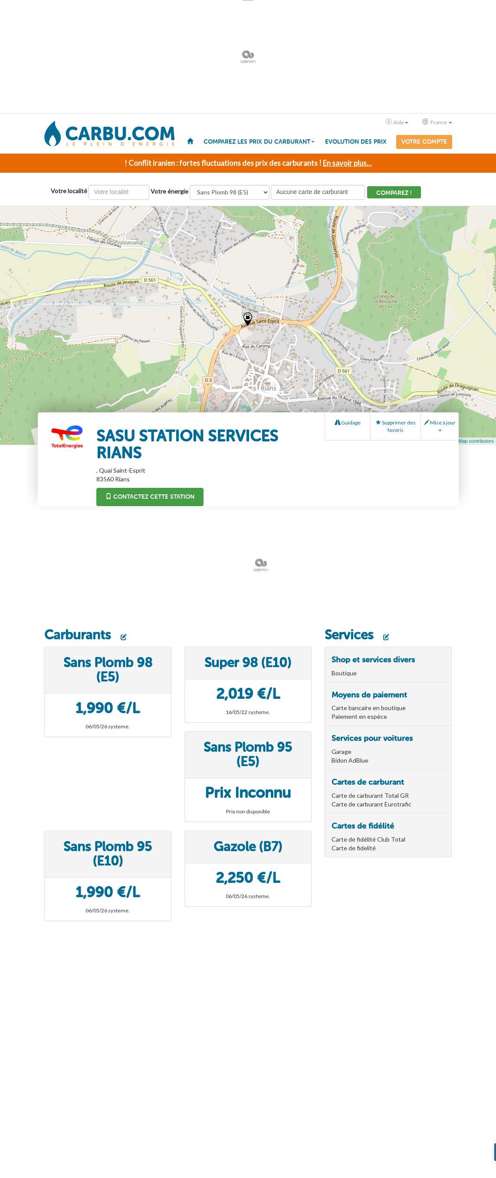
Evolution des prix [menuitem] (356, 141)
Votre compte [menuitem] (424, 141)
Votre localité (69, 190)
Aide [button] (397, 121)
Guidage (348, 422)
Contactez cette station (149, 496)
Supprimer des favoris (396, 426)
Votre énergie (169, 191)
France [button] (437, 121)
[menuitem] (190, 140)
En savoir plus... (347, 163)
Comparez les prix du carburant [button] (259, 141)
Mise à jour (440, 425)
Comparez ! (394, 193)
